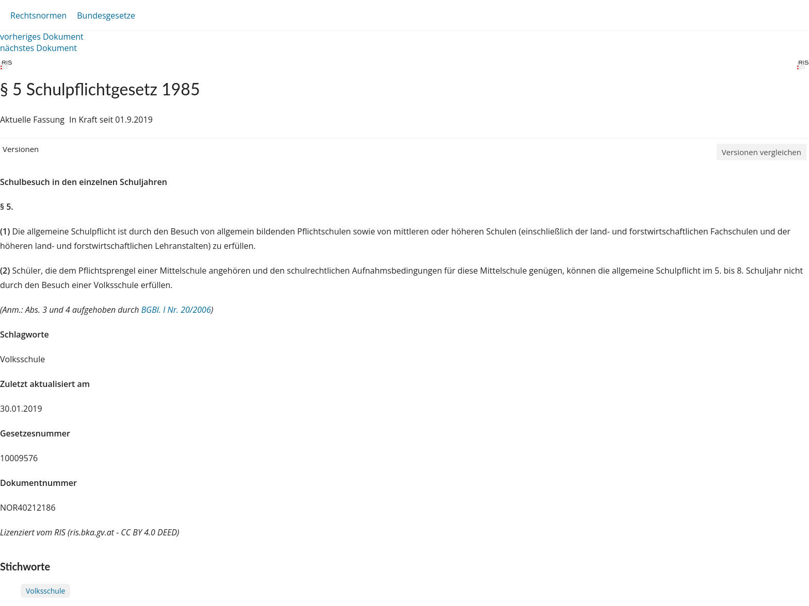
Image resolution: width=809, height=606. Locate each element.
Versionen (21, 149)
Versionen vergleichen (761, 152)
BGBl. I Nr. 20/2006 (176, 309)
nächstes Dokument (38, 48)
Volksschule (45, 591)
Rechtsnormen (38, 15)
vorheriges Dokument (42, 36)
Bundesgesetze (106, 15)
